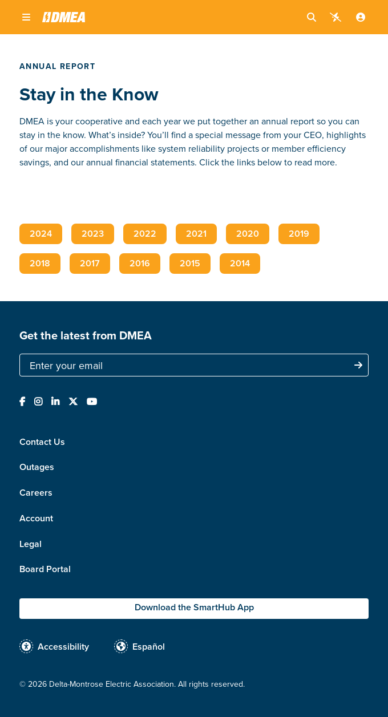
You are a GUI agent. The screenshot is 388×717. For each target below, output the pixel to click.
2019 (299, 233)
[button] (26, 17)
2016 (140, 263)
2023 (93, 233)
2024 (41, 233)
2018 (40, 263)
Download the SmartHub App (194, 607)
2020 (247, 233)
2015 (190, 263)
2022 (145, 233)
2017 (90, 263)
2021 (196, 233)
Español (148, 646)
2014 (240, 263)
